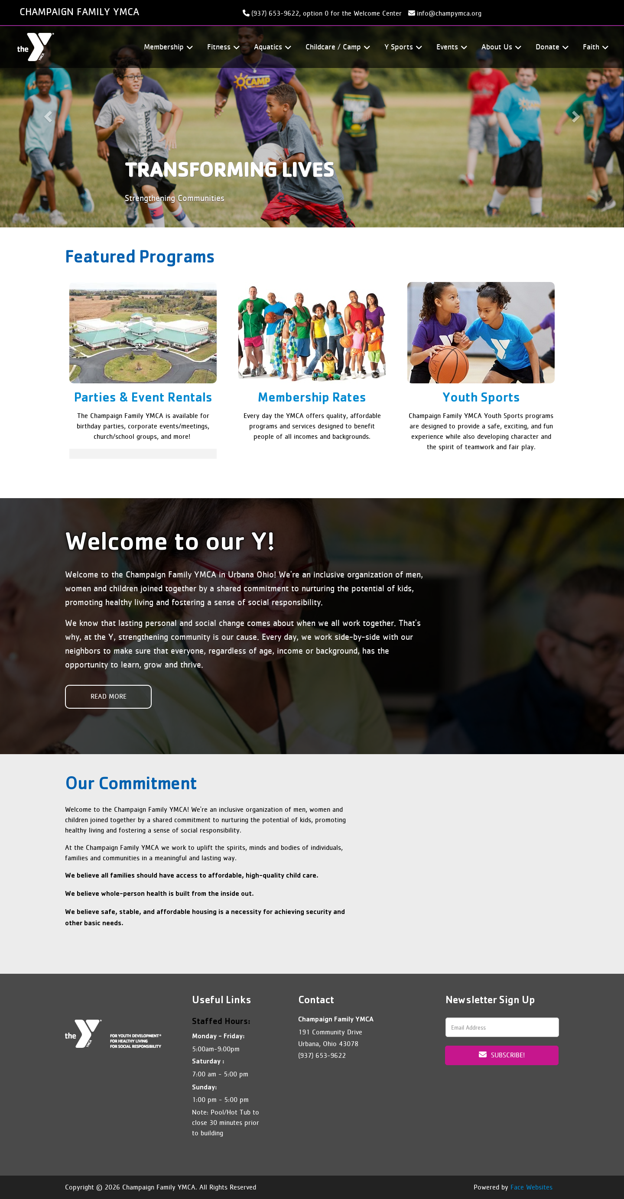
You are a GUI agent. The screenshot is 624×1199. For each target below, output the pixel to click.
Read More (109, 696)
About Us (500, 47)
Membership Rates (312, 398)
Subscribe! (502, 1054)
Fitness (222, 47)
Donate (551, 47)
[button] (47, 113)
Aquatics (271, 47)
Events (450, 47)
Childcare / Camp (336, 47)
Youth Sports (481, 398)
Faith (594, 47)
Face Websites (531, 1187)
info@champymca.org (449, 13)
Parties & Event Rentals (143, 398)
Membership (167, 47)
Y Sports (401, 47)
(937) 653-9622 (322, 1055)
